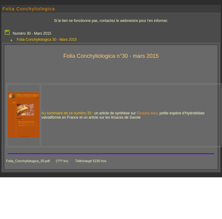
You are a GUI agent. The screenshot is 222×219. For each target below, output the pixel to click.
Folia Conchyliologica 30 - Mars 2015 (47, 39)
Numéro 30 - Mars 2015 (27, 32)
